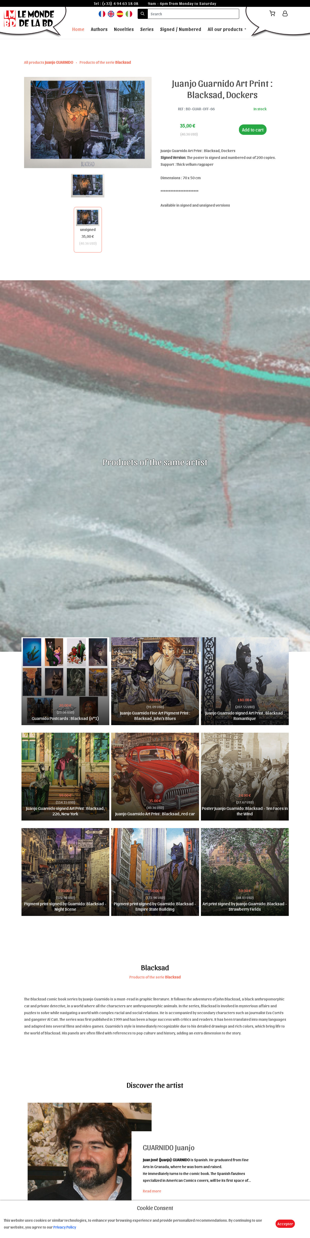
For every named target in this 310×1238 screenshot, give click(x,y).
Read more (152, 1190)
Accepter (285, 1223)
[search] (193, 14)
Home (78, 29)
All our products (225, 29)
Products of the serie (105, 62)
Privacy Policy (64, 1227)
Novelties (124, 29)
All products (49, 62)
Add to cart (252, 129)
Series (147, 29)
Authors (99, 29)
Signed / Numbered (180, 29)
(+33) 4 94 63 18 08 (120, 3)
